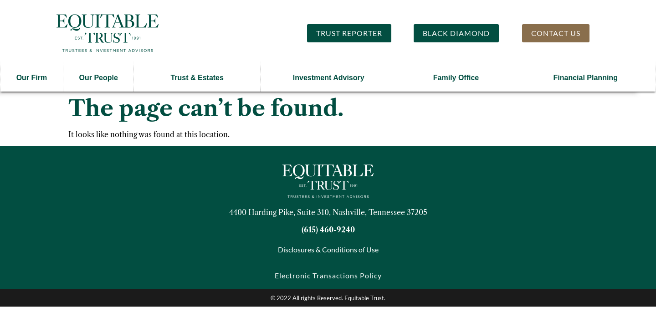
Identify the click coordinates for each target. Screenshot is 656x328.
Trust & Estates (196, 78)
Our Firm (31, 78)
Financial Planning (586, 78)
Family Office (456, 78)
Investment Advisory (328, 78)
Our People (98, 78)
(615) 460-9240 (328, 229)
